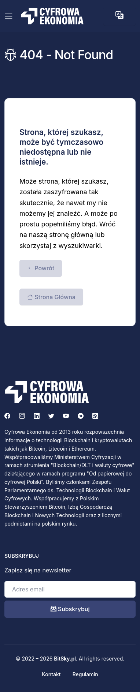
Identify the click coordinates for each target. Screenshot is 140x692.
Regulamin (85, 674)
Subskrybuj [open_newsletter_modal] (70, 609)
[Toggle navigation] (8, 16)
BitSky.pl (65, 658)
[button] (119, 15)
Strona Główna (51, 297)
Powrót (40, 268)
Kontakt (51, 674)
